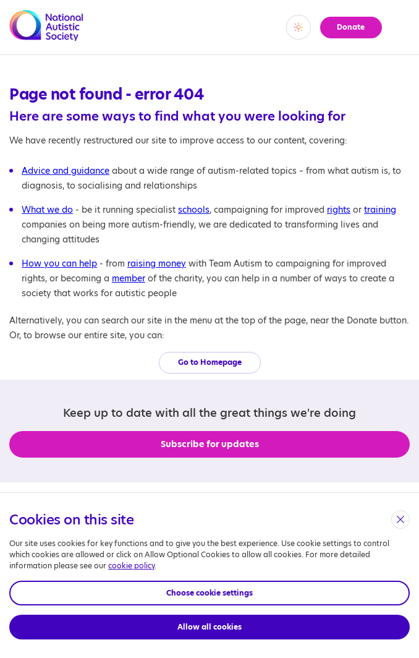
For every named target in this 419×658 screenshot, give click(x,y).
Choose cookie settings (209, 593)
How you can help (59, 263)
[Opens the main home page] (46, 34)
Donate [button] (349, 27)
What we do (47, 209)
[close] (400, 519)
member (128, 278)
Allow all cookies (209, 627)
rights (338, 209)
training (380, 209)
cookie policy (131, 565)
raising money (156, 263)
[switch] (294, 27)
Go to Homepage (210, 362)
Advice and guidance (65, 170)
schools (194, 209)
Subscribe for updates (210, 444)
